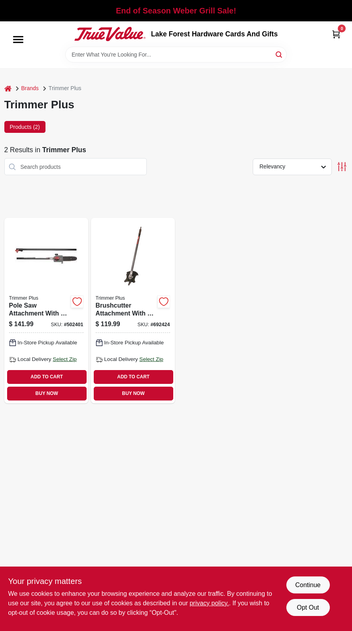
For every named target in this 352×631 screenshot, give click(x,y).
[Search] (279, 53)
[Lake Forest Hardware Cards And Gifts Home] (110, 34)
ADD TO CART (46, 377)
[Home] (7, 88)
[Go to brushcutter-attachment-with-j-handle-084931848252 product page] (133, 310)
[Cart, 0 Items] (336, 34)
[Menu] (18, 39)
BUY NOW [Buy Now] (47, 393)
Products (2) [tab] (25, 127)
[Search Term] (176, 54)
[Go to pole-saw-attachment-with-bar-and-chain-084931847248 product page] (46, 310)
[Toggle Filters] (341, 166)
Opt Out (308, 607)
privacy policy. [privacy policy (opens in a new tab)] (209, 603)
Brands (30, 88)
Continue (307, 585)
